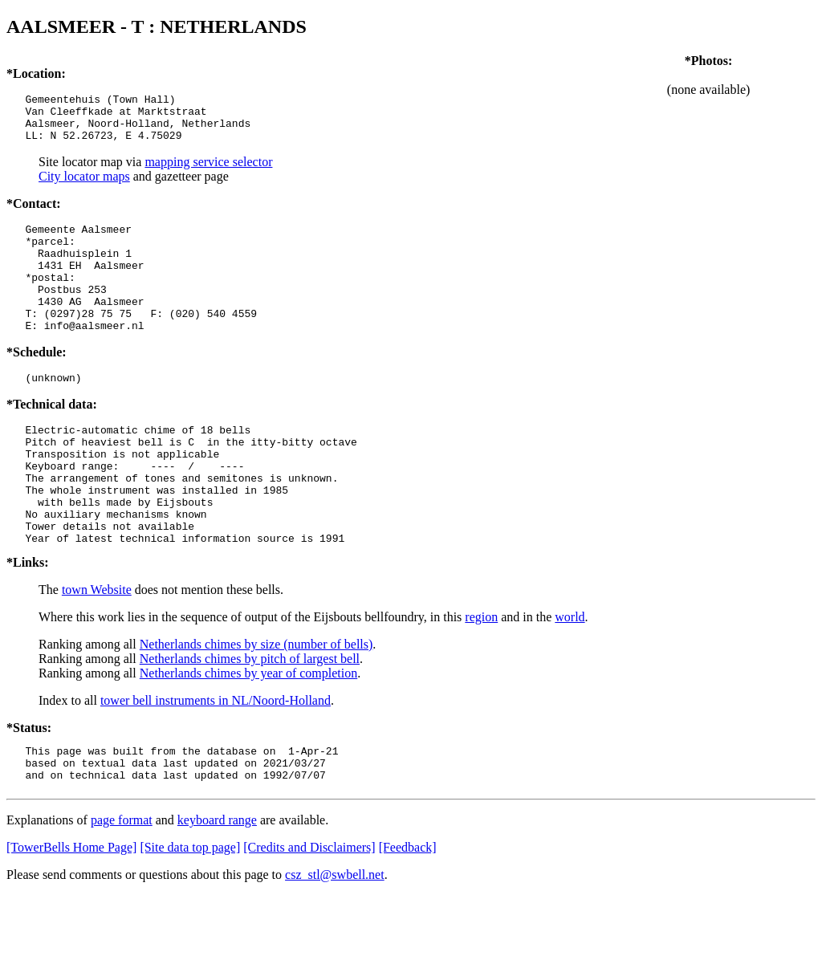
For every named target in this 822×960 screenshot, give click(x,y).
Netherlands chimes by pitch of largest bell (250, 716)
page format (122, 885)
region (481, 674)
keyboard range (217, 885)
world (569, 674)
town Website (97, 647)
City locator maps (84, 186)
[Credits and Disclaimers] (309, 912)
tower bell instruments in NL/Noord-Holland (215, 758)
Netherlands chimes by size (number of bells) (256, 702)
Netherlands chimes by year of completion (248, 731)
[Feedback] (408, 912)
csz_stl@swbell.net (335, 939)
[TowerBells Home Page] (71, 912)
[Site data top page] (190, 912)
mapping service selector (208, 171)
